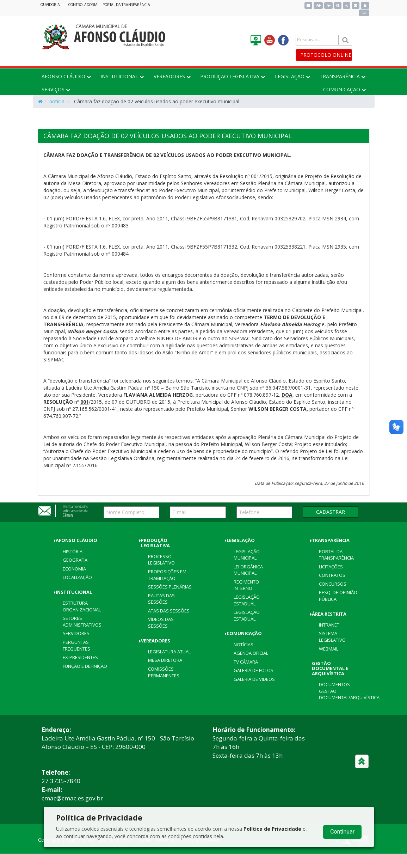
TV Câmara (246, 662)
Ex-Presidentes (80, 657)
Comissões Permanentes (163, 672)
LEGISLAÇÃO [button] (292, 76)
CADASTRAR (330, 511)
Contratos (332, 575)
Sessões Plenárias (170, 587)
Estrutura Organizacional (82, 606)
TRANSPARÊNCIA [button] (342, 76)
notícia (56, 101)
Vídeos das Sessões (161, 622)
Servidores (76, 633)
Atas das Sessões (169, 611)
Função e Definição (85, 666)
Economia (74, 569)
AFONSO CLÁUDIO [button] (66, 76)
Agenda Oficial (251, 653)
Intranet (329, 625)
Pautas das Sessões (161, 598)
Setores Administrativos (82, 621)
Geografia (75, 560)
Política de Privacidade (272, 828)
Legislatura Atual (169, 651)
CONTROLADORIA (83, 5)
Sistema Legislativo (332, 636)
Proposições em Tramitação (167, 574)
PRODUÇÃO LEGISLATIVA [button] (232, 76)
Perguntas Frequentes (76, 645)
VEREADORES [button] (172, 76)
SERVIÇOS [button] (56, 89)
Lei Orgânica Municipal (248, 570)
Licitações (331, 566)
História (72, 551)
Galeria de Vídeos (254, 679)
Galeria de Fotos (253, 670)
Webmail (328, 649)
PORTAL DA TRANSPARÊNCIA (126, 5)
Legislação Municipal (247, 554)
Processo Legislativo (161, 559)
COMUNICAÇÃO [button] (344, 89)
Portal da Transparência (336, 554)
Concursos (332, 584)
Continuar (342, 831)
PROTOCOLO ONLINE (325, 54)
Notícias (243, 644)
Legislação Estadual (247, 600)
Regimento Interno (246, 585)
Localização (77, 577)
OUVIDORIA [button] (52, 5)
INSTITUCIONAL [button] (122, 76)
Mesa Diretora (165, 660)
